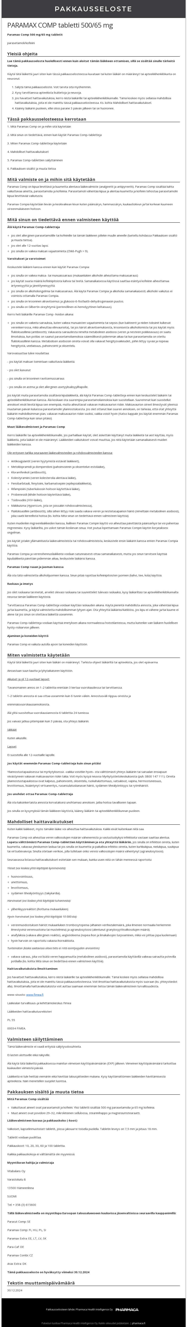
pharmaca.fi (138, 1323)
